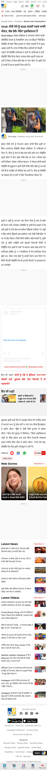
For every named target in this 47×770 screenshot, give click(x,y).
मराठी (27, 2)
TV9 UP (19, 756)
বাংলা (39, 2)
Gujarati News (24, 747)
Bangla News (10, 747)
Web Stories (9, 463)
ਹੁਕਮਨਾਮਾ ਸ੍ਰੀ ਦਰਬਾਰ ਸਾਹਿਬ (26, 16)
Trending (18, 21)
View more (39, 544)
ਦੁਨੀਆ (30, 11)
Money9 (26, 756)
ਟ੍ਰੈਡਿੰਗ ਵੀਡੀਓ (7, 458)
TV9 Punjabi (12, 137)
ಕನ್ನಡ (15, 2)
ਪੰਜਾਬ (7, 11)
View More (39, 463)
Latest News (9, 544)
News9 (9, 2)
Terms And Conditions (22, 734)
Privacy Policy (32, 730)
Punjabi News (6, 21)
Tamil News (20, 752)
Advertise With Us (33, 725)
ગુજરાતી (33, 2)
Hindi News (36, 747)
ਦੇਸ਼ (25, 11)
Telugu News (22, 743)
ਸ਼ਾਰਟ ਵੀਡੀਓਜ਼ (16, 11)
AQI (26, 6)
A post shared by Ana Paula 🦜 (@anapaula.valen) (23, 367)
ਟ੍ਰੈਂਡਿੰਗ (37, 11)
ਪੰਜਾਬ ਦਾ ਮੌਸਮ (9, 16)
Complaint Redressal (16, 730)
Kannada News (36, 743)
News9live (9, 752)
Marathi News (9, 743)
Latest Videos (10, 597)
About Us (20, 725)
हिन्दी (3, 2)
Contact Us (9, 725)
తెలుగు (21, 2)
